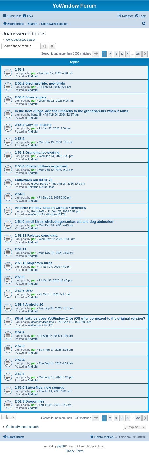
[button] (95, 54)
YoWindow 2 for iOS (40, 325)
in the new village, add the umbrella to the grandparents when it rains (71, 111)
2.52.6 (20, 346)
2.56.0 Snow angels (30, 97)
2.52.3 (20, 374)
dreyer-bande (39, 183)
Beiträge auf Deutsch (41, 186)
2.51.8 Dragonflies (29, 401)
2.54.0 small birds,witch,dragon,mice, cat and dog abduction (64, 222)
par (33, 73)
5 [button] (128, 53)
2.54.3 (20, 194)
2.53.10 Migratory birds (33, 263)
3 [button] (116, 53)
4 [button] (122, 53)
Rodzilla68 (37, 211)
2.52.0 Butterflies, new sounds (39, 387)
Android (33, 76)
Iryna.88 (36, 114)
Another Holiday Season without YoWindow (50, 208)
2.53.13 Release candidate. (36, 235)
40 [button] (138, 53)
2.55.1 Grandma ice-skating (37, 152)
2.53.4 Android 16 (29, 305)
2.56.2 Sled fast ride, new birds (40, 83)
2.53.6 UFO (24, 291)
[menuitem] (27, 16)
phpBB (61, 446)
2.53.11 (20, 249)
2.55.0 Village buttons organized (41, 166)
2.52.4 (20, 360)
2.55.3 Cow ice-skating (33, 125)
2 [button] (110, 53)
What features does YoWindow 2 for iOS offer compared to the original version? (80, 318)
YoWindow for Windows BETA (47, 214)
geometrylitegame (42, 321)
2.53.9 (20, 277)
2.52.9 (20, 332)
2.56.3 (20, 69)
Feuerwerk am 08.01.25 (33, 180)
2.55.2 (20, 139)
